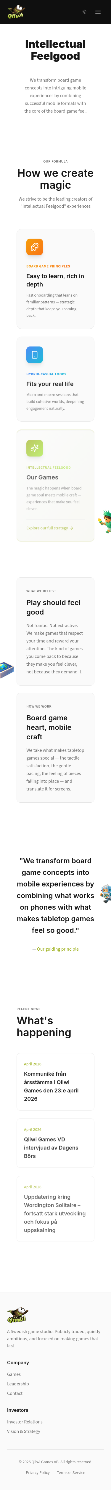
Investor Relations (25, 1422)
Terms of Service (71, 1473)
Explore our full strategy (50, 530)
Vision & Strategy (23, 1431)
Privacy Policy (38, 1473)
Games (14, 1374)
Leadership (18, 1384)
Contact (14, 1393)
